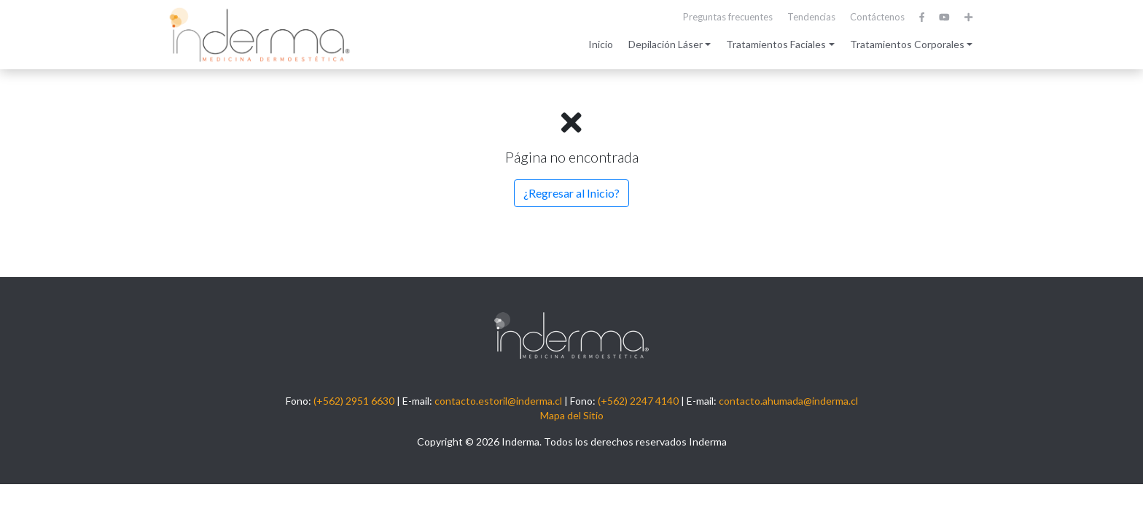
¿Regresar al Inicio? (571, 193)
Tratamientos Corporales (907, 44)
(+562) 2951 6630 (353, 400)
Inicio (600, 44)
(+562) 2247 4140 (638, 400)
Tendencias (811, 17)
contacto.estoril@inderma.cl (498, 400)
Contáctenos (877, 17)
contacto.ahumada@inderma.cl (788, 400)
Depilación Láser (665, 44)
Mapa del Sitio (572, 415)
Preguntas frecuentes (728, 17)
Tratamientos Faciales (776, 44)
